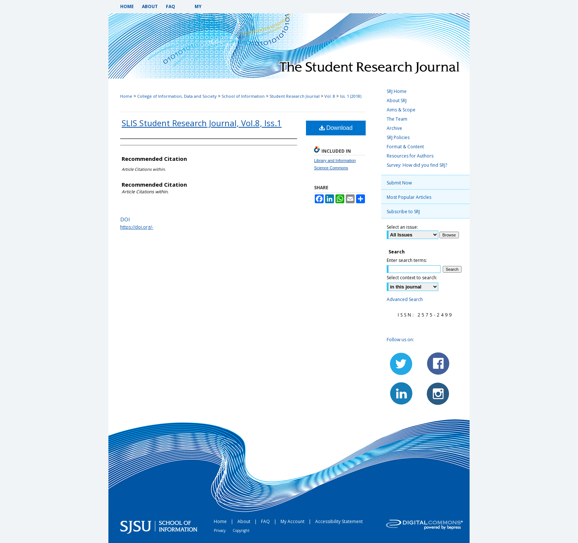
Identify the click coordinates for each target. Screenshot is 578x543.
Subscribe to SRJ (403, 211)
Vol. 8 (329, 96)
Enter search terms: (407, 260)
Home (126, 96)
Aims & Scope (401, 110)
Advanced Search (405, 299)
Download (336, 128)
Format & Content (405, 146)
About (244, 521)
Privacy (220, 530)
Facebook (437, 363)
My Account (293, 521)
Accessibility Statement (339, 521)
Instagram (437, 393)
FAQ (266, 521)
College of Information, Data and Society (177, 96)
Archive (394, 128)
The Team (397, 119)
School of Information (243, 96)
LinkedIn (401, 393)
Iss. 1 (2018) (350, 96)
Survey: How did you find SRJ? (417, 165)
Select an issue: (402, 227)
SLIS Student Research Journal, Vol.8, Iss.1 (202, 122)
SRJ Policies (398, 137)
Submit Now (399, 183)
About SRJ (397, 100)
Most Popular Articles (409, 197)
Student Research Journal (294, 96)
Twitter (401, 363)
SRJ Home (397, 91)
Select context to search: (412, 277)
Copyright (241, 530)
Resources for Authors (410, 156)
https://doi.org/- (136, 227)
